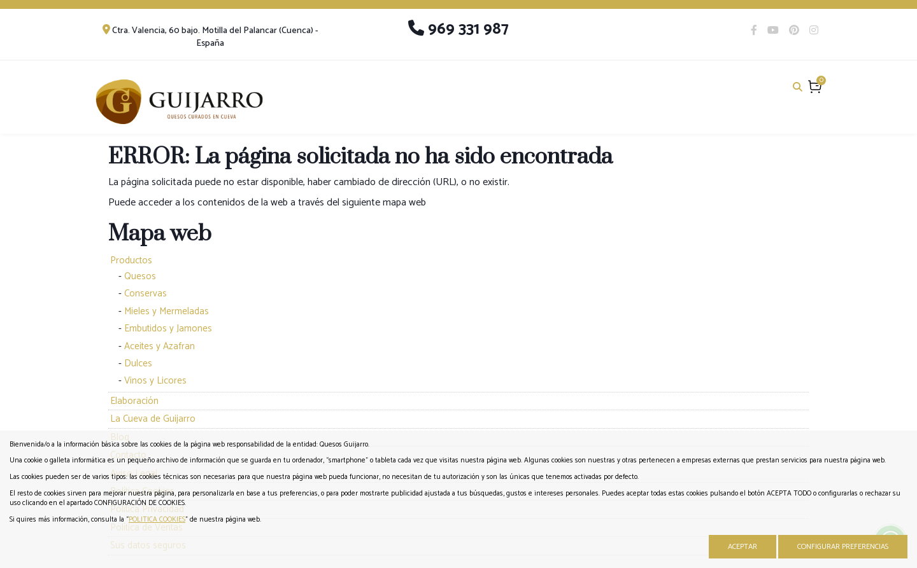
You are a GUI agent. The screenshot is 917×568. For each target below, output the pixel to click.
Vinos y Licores (155, 381)
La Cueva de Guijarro (152, 419)
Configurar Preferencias (842, 547)
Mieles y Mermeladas (166, 311)
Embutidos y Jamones (168, 328)
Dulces (138, 363)
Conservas (145, 293)
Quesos (140, 276)
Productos (131, 260)
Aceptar (742, 547)
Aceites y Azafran (159, 346)
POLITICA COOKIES (157, 519)
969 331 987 (458, 29)
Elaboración (134, 401)
